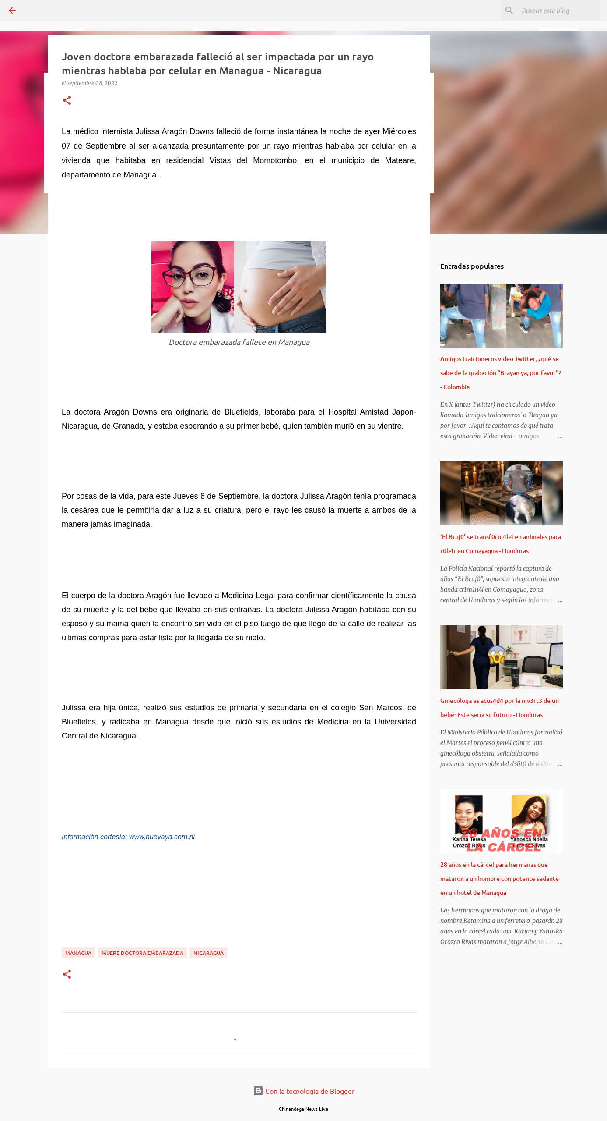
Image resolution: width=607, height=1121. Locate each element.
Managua (78, 953)
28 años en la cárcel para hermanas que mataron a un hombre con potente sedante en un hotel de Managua (499, 878)
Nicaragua (208, 953)
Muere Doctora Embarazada (142, 953)
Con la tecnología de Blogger (303, 1090)
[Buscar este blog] (554, 10)
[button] (67, 101)
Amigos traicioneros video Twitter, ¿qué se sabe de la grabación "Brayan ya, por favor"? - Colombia (500, 373)
